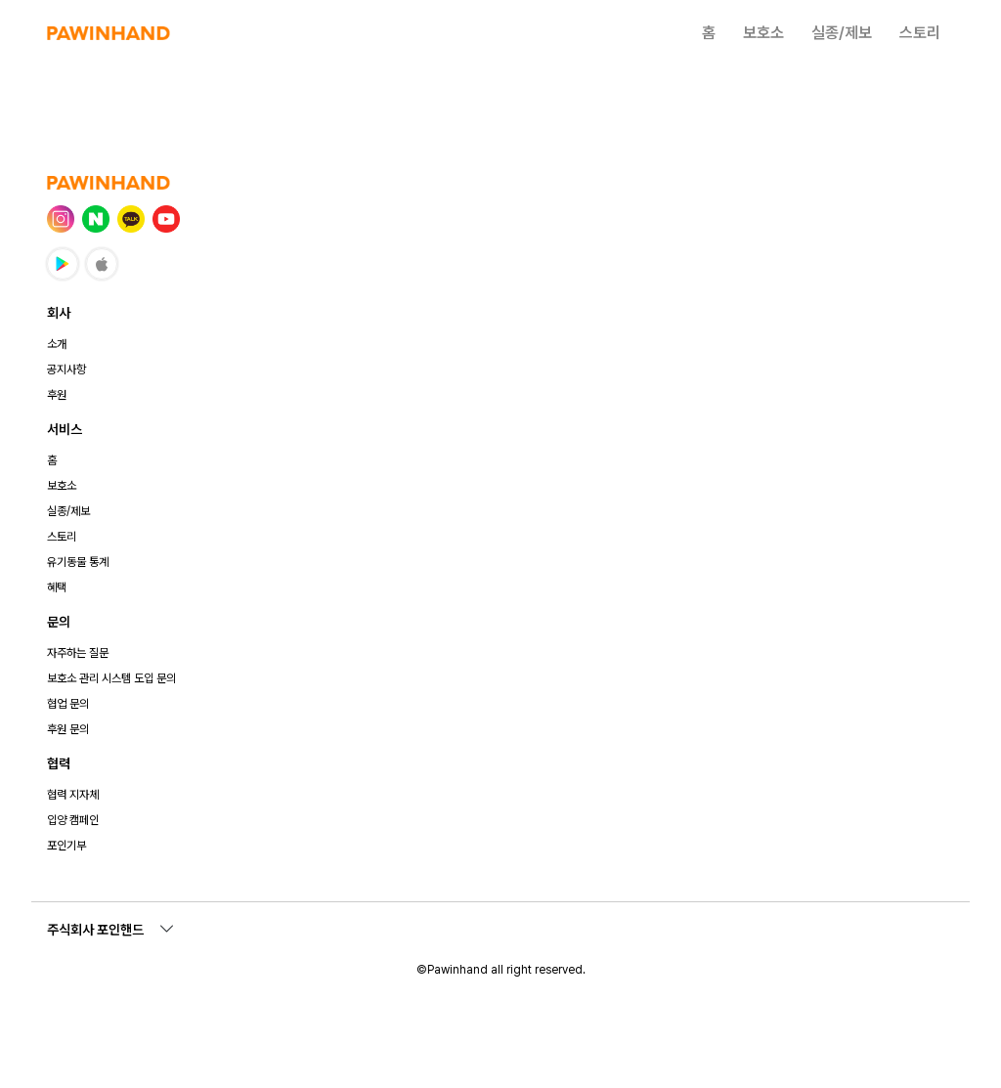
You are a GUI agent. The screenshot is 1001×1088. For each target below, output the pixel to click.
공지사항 (66, 369)
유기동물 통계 (78, 562)
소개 (56, 344)
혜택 (56, 587)
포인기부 (66, 845)
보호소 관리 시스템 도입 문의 (111, 678)
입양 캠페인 (73, 820)
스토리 (919, 32)
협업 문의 (68, 704)
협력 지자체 (73, 795)
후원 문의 (68, 729)
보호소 (763, 32)
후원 (56, 395)
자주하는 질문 (78, 653)
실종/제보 (841, 32)
